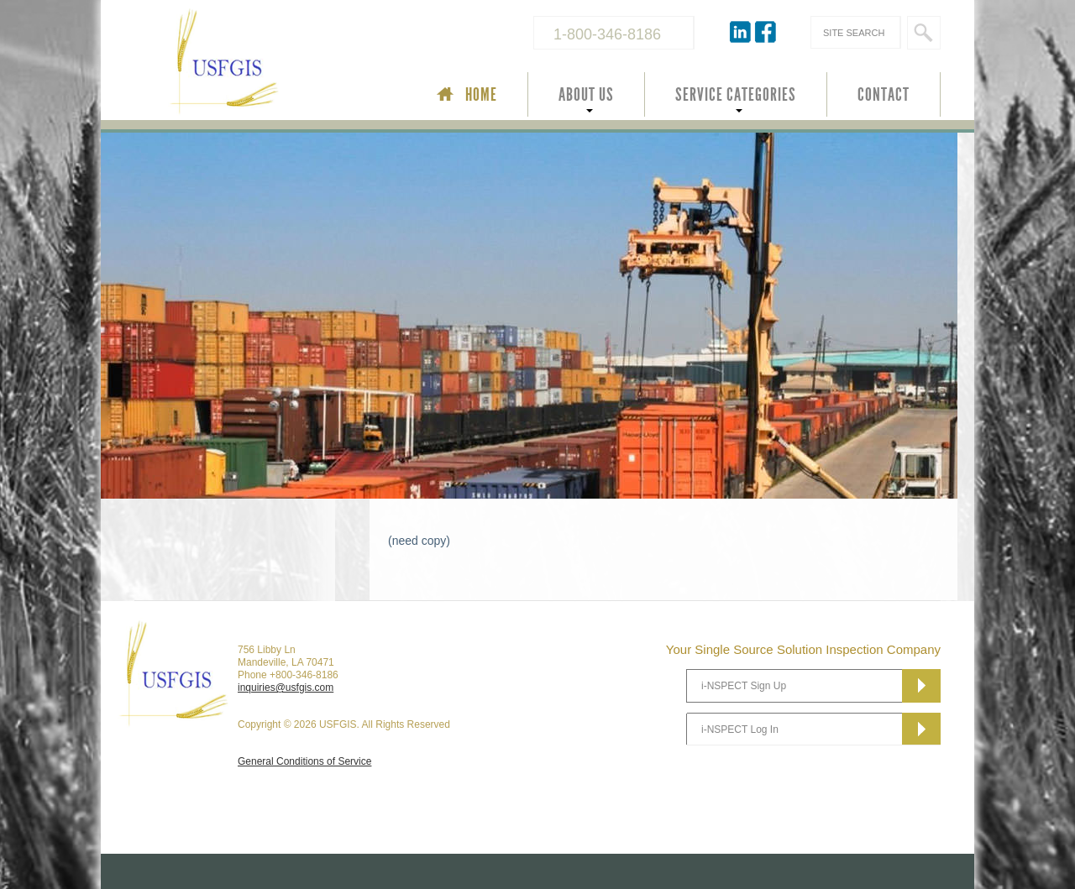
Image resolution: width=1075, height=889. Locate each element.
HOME (481, 95)
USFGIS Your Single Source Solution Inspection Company (280, 63)
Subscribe (921, 686)
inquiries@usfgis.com (285, 687)
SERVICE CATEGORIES (735, 95)
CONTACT (883, 95)
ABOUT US (586, 95)
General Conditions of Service (304, 761)
